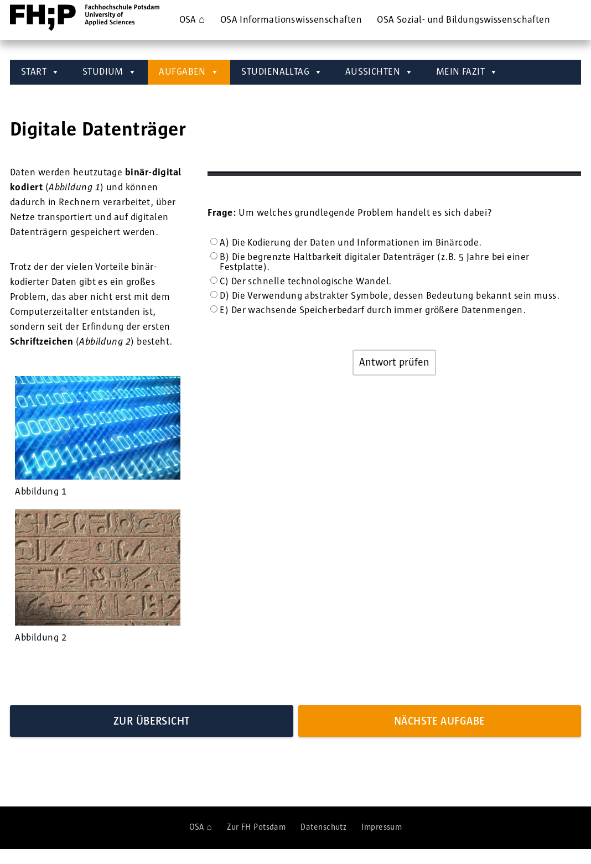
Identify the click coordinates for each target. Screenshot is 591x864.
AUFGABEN (189, 72)
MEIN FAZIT (467, 72)
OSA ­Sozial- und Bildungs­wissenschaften (463, 20)
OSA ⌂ (192, 20)
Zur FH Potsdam (256, 827)
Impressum (381, 827)
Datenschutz (323, 827)
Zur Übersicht (151, 721)
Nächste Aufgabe (439, 721)
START (40, 72)
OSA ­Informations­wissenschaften (291, 20)
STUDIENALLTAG (282, 72)
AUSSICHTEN (379, 72)
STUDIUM (109, 72)
